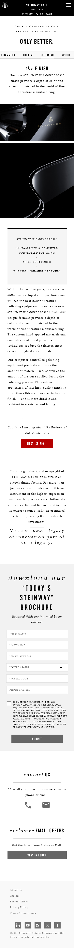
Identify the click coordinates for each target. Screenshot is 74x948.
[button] (68, 5)
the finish (47, 55)
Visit (27, 14)
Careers (15, 896)
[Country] (37, 667)
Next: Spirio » (37, 443)
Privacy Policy (19, 907)
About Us (16, 890)
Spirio (66, 55)
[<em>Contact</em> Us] (45, 808)
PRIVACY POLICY (43, 713)
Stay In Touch (37, 855)
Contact (44, 14)
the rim (28, 55)
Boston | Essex (19, 901)
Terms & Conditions (23, 913)
